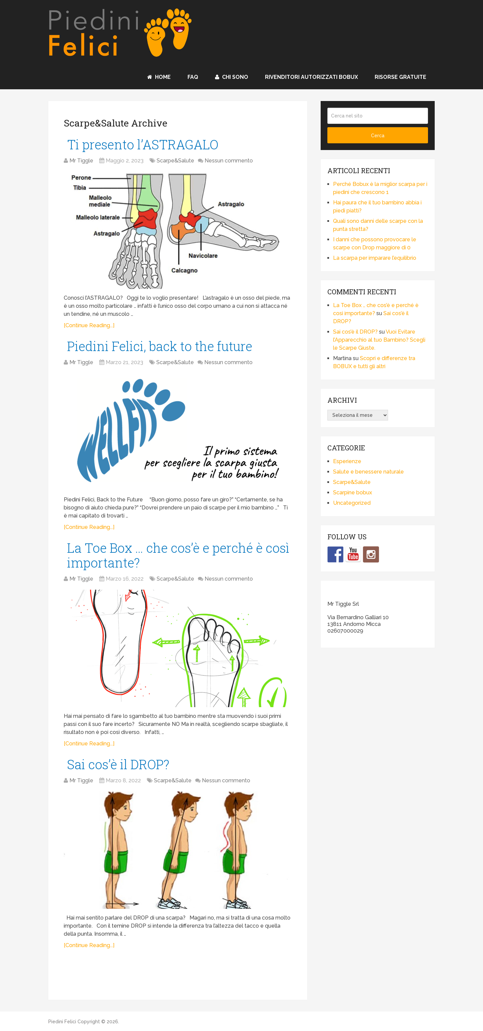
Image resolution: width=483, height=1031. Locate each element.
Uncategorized (352, 503)
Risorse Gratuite (400, 77)
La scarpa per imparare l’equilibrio (374, 258)
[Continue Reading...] (89, 325)
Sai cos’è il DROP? (118, 764)
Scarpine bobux (352, 492)
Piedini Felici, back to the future (159, 346)
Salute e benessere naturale (368, 472)
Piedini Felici (62, 1021)
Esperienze (347, 461)
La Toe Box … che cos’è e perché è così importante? (178, 555)
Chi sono (231, 77)
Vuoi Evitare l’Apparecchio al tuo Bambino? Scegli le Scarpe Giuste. (379, 340)
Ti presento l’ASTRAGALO (142, 144)
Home (159, 77)
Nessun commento (229, 160)
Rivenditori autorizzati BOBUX (311, 77)
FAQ (192, 77)
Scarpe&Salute (175, 160)
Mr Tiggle (81, 160)
